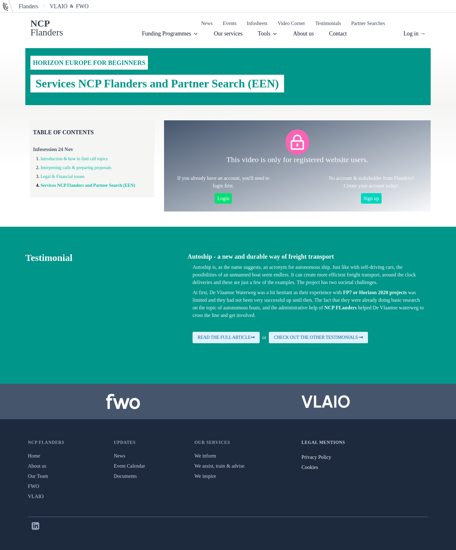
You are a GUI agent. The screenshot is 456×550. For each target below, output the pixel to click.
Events (230, 23)
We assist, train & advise (219, 466)
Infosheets (257, 23)
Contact (338, 33)
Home (34, 455)
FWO (82, 6)
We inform (205, 455)
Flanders (28, 6)
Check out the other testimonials (318, 337)
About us (303, 33)
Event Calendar (129, 466)
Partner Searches (368, 23)
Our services (228, 33)
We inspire (205, 476)
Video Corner (291, 23)
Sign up (371, 198)
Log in (414, 33)
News (206, 23)
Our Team (38, 476)
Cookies (309, 467)
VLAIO (58, 6)
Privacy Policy (316, 457)
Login (223, 198)
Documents (125, 476)
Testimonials (328, 23)
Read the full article (226, 337)
